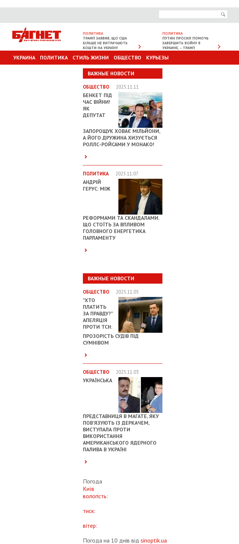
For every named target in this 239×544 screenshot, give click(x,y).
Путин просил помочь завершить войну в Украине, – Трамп (185, 43)
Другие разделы (194, 71)
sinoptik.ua (154, 540)
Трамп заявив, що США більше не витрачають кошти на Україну (105, 43)
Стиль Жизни (91, 57)
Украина (24, 57)
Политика (54, 57)
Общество (127, 57)
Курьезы (157, 57)
